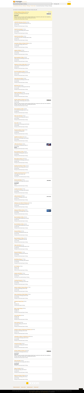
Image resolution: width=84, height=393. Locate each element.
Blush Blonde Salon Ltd (19, 158)
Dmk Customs (17, 322)
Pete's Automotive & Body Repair (20, 294)
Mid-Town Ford (17, 85)
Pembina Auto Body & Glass (20, 165)
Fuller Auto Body (17, 245)
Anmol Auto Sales (17, 343)
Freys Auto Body (17, 315)
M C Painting (16, 266)
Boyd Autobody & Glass (19, 57)
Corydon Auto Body (18, 188)
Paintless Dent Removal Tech (20, 172)
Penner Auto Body (18, 179)
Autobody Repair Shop (18, 301)
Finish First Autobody (18, 29)
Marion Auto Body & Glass (19, 375)
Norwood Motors (17, 231)
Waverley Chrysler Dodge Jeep (20, 64)
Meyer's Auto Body (18, 92)
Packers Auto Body (18, 273)
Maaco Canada (17, 368)
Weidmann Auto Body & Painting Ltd (21, 202)
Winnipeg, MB (56, 3)
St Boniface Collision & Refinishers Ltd (22, 336)
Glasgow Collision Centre (19, 209)
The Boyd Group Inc (18, 280)
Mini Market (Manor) (18, 259)
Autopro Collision (17, 50)
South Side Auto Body (18, 78)
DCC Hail (16, 122)
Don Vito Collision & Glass (19, 71)
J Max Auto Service (18, 143)
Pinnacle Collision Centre (19, 129)
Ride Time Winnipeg (18, 115)
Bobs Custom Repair (18, 308)
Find (69, 3)
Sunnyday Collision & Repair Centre (21, 43)
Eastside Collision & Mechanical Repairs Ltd (23, 329)
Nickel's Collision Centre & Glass (20, 287)
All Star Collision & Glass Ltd (20, 12)
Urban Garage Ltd (17, 195)
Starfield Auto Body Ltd (18, 136)
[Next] (38, 383)
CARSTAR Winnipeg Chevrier (20, 22)
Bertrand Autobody (18, 252)
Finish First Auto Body (18, 36)
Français (69, 1)
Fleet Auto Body (17, 360)
